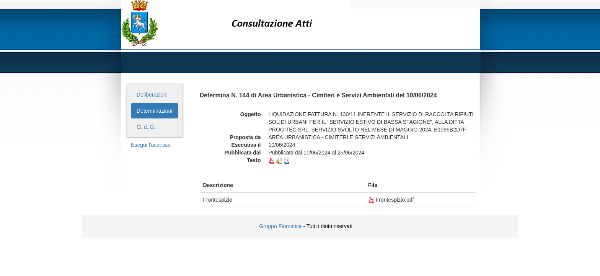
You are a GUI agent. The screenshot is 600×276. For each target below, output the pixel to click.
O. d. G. (146, 127)
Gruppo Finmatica (280, 226)
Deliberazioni (152, 95)
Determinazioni (154, 111)
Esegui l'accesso (151, 145)
